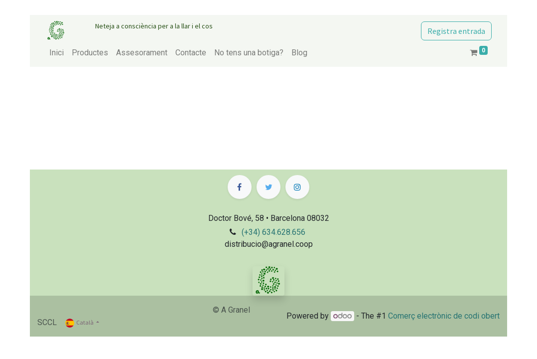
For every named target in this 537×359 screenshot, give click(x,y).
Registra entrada (456, 31)
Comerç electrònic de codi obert (444, 316)
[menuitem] (56, 53)
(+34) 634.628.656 (273, 232)
